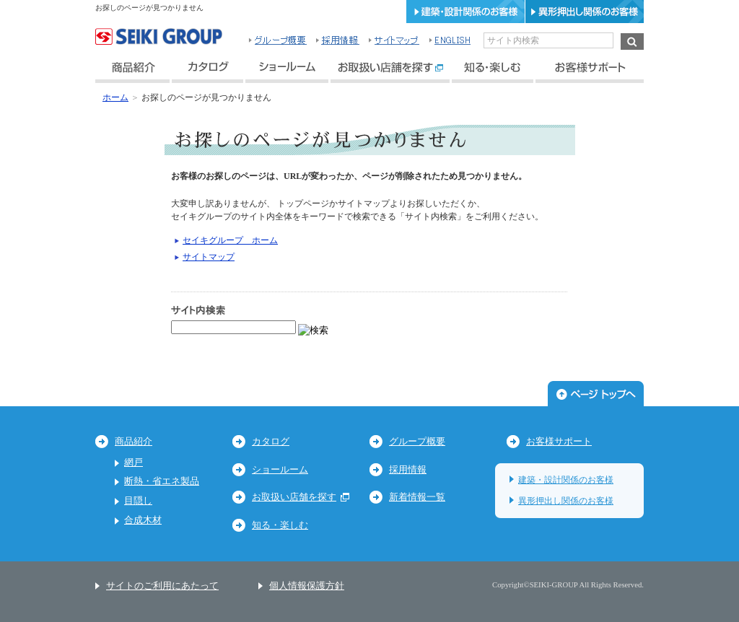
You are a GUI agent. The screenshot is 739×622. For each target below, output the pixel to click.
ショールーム (280, 469)
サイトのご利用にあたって (162, 585)
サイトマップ (209, 257)
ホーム (115, 97)
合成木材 (143, 519)
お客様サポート (559, 441)
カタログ (270, 441)
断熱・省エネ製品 (161, 481)
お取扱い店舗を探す (300, 496)
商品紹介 (133, 441)
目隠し (138, 500)
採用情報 (408, 469)
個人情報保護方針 (306, 585)
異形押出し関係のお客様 (565, 501)
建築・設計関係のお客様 (565, 480)
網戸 (133, 462)
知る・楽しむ (280, 525)
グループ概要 (417, 441)
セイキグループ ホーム (230, 240)
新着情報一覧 (417, 496)
